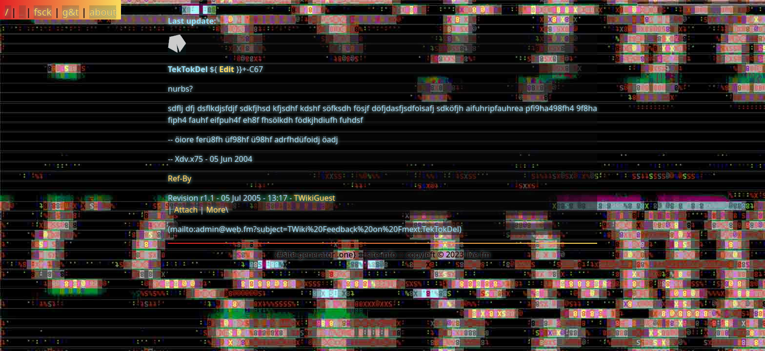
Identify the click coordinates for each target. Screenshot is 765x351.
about (102, 12)
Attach (186, 209)
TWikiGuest (315, 198)
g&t (70, 12)
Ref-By (179, 178)
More (215, 209)
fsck (43, 12)
